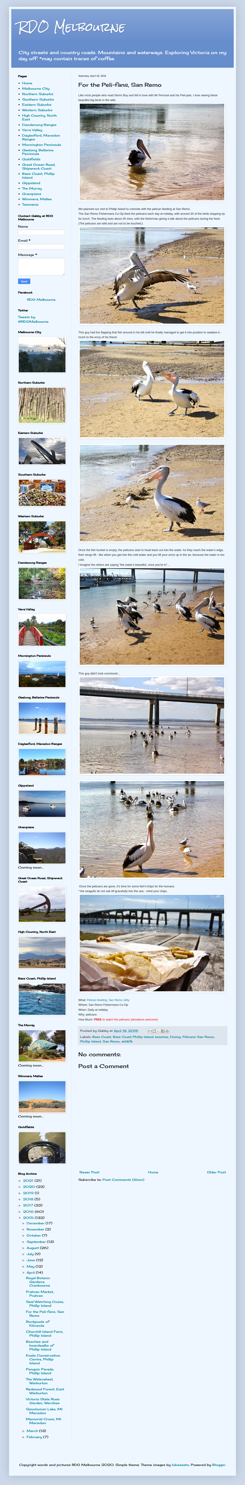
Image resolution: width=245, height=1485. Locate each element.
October (34, 1235)
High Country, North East (39, 117)
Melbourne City (35, 88)
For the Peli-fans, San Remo (45, 1313)
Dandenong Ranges (39, 125)
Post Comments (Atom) (123, 1180)
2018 (29, 1199)
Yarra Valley (32, 130)
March (33, 1431)
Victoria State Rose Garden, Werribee (43, 1401)
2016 (29, 1211)
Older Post (216, 1172)
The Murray (32, 188)
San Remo (111, 1041)
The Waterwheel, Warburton (39, 1381)
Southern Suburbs (38, 99)
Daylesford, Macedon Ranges (41, 137)
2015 (29, 1218)
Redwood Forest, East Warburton (45, 1391)
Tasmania (30, 204)
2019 (29, 1193)
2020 (29, 1187)
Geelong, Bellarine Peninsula (38, 152)
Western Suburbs (37, 110)
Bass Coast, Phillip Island (38, 175)
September (37, 1242)
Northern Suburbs (37, 94)
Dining (175, 1037)
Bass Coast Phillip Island (133, 1037)
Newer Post (89, 1172)
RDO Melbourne (71, 27)
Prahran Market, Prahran (40, 1293)
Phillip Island (90, 1041)
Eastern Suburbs (36, 104)
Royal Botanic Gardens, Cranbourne (38, 1282)
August (33, 1248)
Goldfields (31, 159)
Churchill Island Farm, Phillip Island (44, 1333)
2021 (29, 1180)
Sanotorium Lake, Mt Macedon (44, 1411)
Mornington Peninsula (41, 145)
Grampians (31, 194)
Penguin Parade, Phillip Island (40, 1371)
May (31, 1266)
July (31, 1254)
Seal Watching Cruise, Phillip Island (45, 1303)
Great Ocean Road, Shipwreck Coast (38, 166)
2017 (28, 1205)
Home (153, 1172)
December (36, 1223)
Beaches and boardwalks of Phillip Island (40, 1345)
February (35, 1437)
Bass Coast (101, 1037)
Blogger (218, 1465)
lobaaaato (180, 1465)
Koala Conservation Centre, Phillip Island (43, 1359)
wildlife (127, 1041)
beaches (161, 1037)
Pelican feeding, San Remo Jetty (108, 1000)
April (31, 1272)
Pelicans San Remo (198, 1037)
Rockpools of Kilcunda (37, 1323)
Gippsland (31, 183)
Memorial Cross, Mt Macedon (43, 1421)
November (36, 1229)
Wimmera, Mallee (37, 199)
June (31, 1260)
